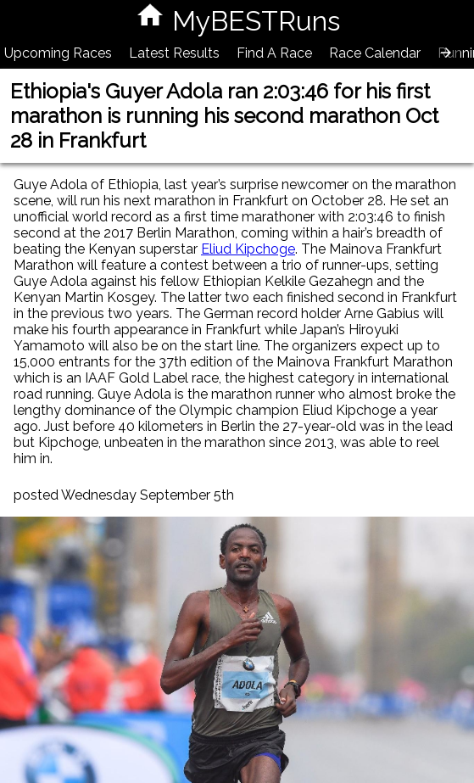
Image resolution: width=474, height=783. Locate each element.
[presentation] (446, 52)
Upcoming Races (58, 53)
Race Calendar (375, 53)
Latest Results (174, 53)
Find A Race (274, 53)
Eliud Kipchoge (248, 249)
